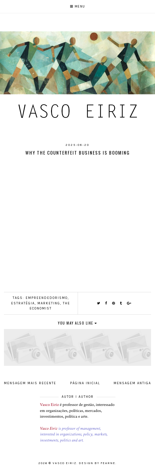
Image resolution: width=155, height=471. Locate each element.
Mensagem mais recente (30, 383)
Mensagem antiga (132, 383)
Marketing (48, 303)
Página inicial (85, 383)
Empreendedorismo (47, 298)
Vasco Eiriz (49, 404)
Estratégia (23, 303)
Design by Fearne (97, 463)
